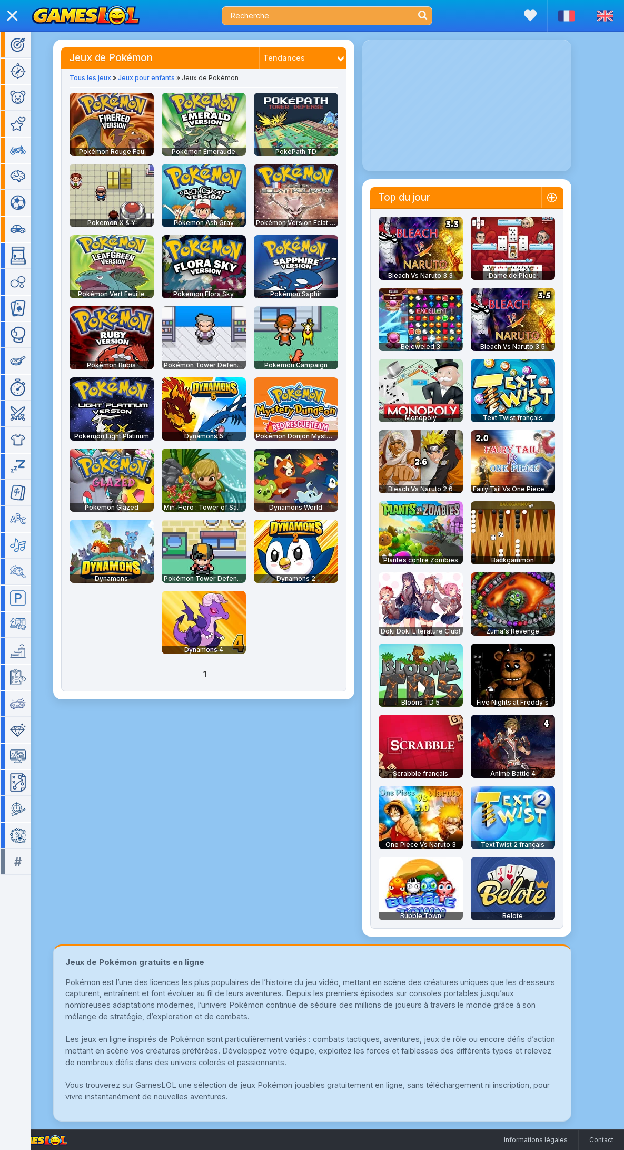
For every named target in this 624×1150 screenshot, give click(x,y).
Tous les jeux (105, 78)
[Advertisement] (482, 105)
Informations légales (536, 1140)
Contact (601, 1140)
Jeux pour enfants (161, 78)
